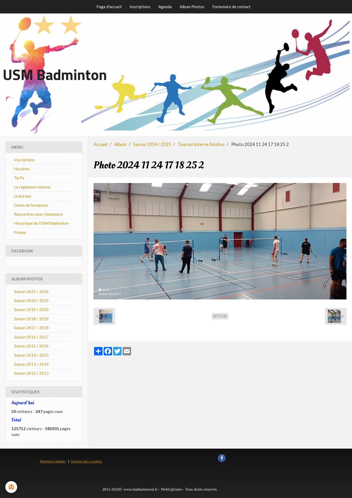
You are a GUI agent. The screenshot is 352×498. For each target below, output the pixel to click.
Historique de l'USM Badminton (41, 223)
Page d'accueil (109, 6)
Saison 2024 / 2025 (152, 144)
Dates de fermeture (31, 205)
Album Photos (192, 6)
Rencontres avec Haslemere (38, 214)
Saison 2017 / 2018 (31, 327)
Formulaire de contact (231, 6)
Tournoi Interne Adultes (201, 144)
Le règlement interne (32, 187)
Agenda (165, 6)
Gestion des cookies (86, 461)
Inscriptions (139, 6)
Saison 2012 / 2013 (31, 373)
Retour (220, 316)
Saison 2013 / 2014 (31, 364)
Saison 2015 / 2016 (31, 346)
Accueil (101, 144)
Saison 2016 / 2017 (31, 337)
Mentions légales (53, 461)
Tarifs (19, 177)
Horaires (22, 168)
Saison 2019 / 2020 (31, 309)
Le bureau (22, 196)
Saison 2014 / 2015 (31, 355)
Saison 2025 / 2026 (31, 291)
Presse (20, 232)
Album (120, 144)
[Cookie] (11, 487)
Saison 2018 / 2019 (31, 318)
